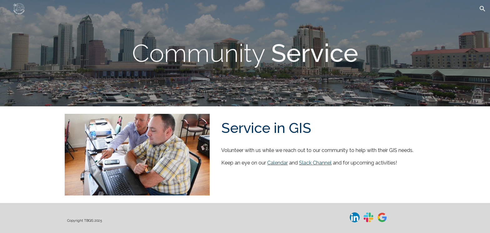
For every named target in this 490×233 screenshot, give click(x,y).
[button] (482, 8)
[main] (245, 53)
